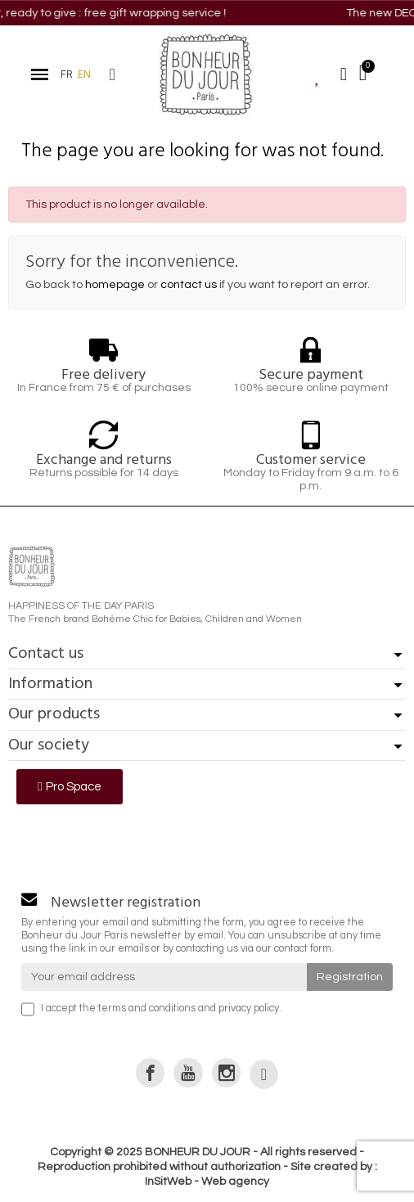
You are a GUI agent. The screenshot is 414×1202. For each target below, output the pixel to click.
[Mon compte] (343, 74)
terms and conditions (147, 1008)
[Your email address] (164, 977)
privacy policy (248, 1008)
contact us (188, 284)
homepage (115, 284)
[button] (112, 74)
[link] (150, 1072)
